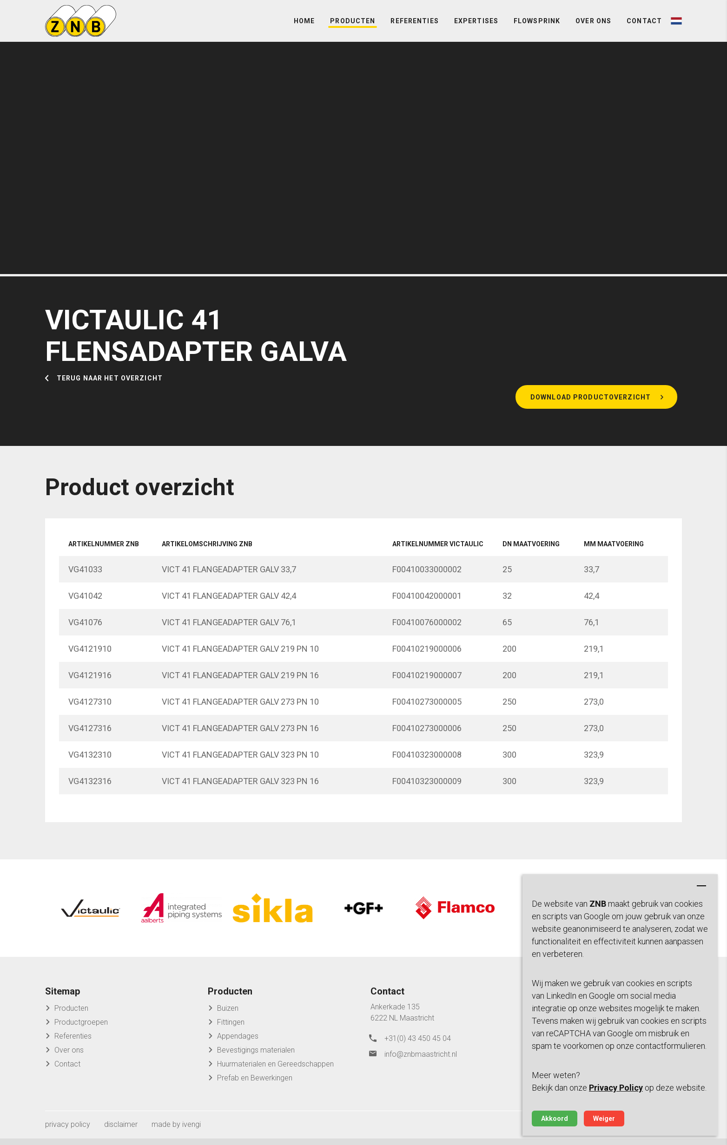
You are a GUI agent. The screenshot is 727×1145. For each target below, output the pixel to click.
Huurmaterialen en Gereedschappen (275, 1070)
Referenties (414, 28)
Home (304, 28)
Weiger (604, 1118)
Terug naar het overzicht (110, 391)
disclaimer (121, 1130)
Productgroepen (81, 1028)
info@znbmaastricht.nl (420, 1057)
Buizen (227, 1014)
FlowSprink (537, 28)
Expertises (476, 28)
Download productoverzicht (590, 411)
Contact (644, 28)
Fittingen (231, 1028)
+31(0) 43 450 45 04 (417, 1044)
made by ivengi (176, 1130)
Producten (352, 28)
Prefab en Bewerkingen (254, 1084)
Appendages (237, 1042)
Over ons (593, 28)
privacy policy (67, 1130)
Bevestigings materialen (256, 1056)
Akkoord (554, 1118)
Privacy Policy (616, 1088)
